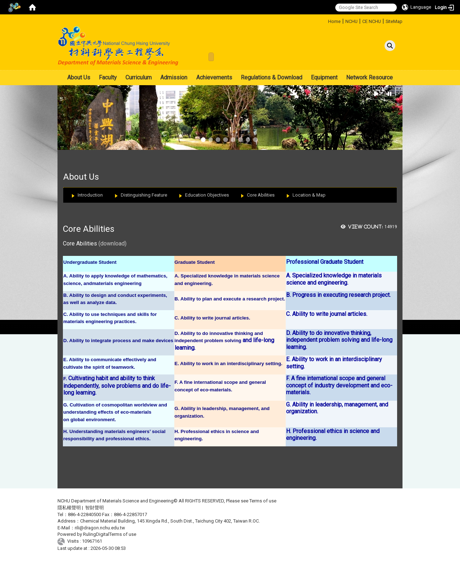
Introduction (90, 195)
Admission (173, 77)
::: (325, 20)
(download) (112, 243)
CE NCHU (371, 21)
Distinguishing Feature (144, 195)
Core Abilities (261, 195)
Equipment (324, 77)
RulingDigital (96, 534)
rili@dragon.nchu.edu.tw (100, 527)
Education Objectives (207, 195)
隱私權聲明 (69, 507)
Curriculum (138, 77)
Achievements (214, 77)
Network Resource (369, 77)
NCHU (351, 21)
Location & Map (309, 195)
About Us (78, 77)
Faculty (108, 77)
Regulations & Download (271, 77)
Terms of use (262, 500)
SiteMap (394, 21)
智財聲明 (94, 507)
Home (334, 21)
